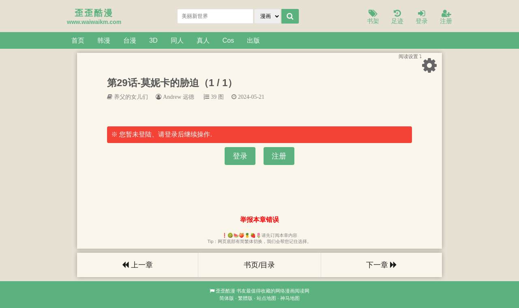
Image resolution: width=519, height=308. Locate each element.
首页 (77, 40)
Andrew (172, 97)
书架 (373, 17)
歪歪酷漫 (225, 291)
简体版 (226, 298)
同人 (177, 40)
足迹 (397, 17)
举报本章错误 (259, 219)
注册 (446, 17)
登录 (422, 17)
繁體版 (245, 298)
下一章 (381, 265)
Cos (228, 40)
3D (153, 40)
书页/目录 (259, 265)
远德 (188, 97)
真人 (203, 40)
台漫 (129, 40)
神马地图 (290, 298)
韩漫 (103, 40)
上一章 (137, 265)
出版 (253, 40)
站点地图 (266, 298)
